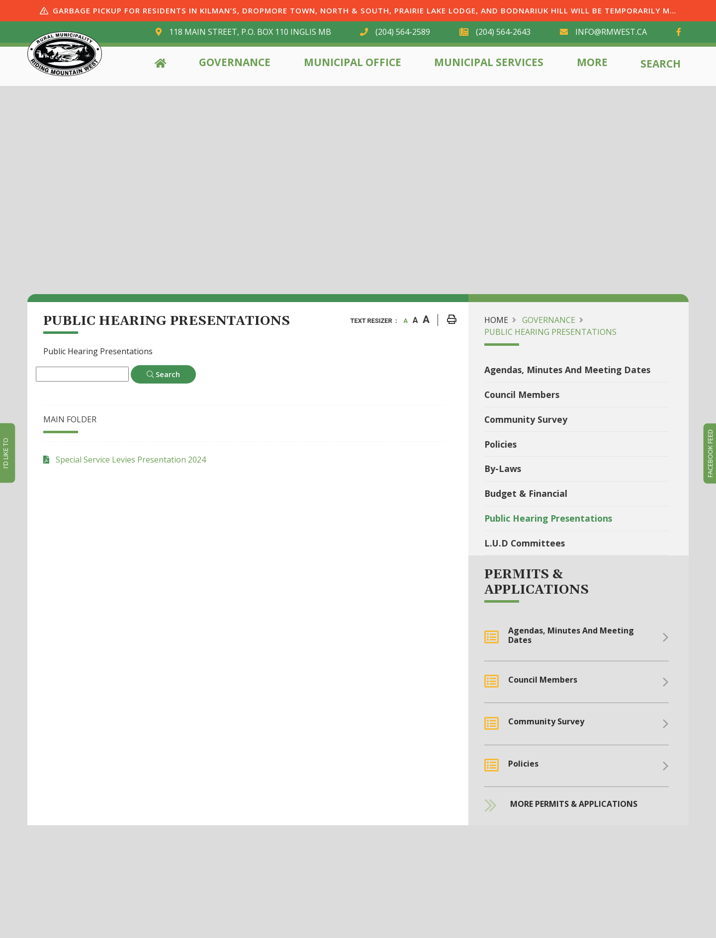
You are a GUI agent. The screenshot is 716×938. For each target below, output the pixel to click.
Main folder (69, 419)
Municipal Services (488, 62)
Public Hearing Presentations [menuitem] (548, 518)
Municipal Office (352, 62)
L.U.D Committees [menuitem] (524, 543)
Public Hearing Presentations (550, 331)
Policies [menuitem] (500, 444)
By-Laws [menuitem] (502, 468)
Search (660, 64)
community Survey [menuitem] (525, 419)
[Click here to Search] (163, 374)
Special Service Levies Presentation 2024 (131, 459)
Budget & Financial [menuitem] (525, 493)
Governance (234, 62)
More (592, 62)
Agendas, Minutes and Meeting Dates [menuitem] (567, 370)
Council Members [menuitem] (521, 394)
